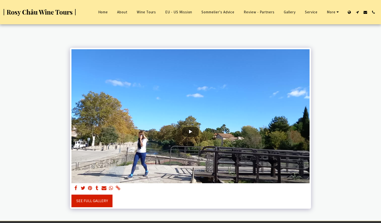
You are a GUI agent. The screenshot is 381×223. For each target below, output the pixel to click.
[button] (357, 12)
